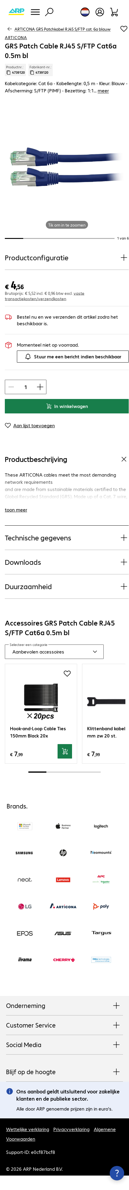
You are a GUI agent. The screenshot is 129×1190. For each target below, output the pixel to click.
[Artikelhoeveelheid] (25, 387)
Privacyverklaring (71, 1129)
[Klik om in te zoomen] (67, 167)
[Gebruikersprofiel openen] (100, 12)
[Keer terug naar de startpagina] (16, 12)
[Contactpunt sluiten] (117, 1173)
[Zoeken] (49, 12)
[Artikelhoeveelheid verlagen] (11, 387)
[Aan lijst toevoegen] (30, 425)
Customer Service (64, 1025)
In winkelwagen (67, 406)
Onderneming (64, 1005)
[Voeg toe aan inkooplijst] (124, 29)
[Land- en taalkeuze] (85, 12)
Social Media (64, 1044)
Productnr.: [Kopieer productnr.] (15, 70)
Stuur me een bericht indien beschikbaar (72, 356)
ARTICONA (16, 37)
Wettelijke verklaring (27, 1129)
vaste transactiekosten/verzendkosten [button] (44, 295)
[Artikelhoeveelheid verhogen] (40, 387)
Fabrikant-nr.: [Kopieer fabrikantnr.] (41, 70)
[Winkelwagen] (114, 12)
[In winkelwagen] (65, 751)
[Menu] (35, 12)
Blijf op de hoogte (64, 1072)
